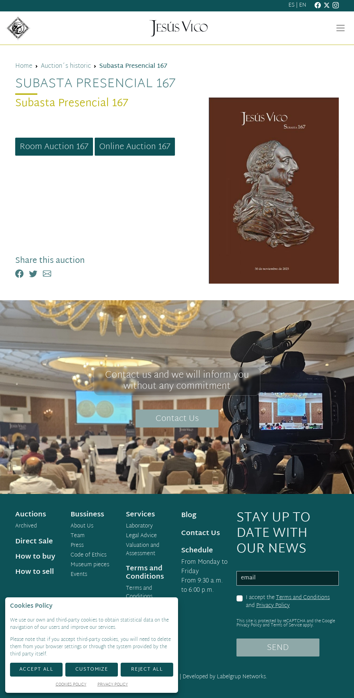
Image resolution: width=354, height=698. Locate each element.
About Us (82, 526)
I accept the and (288, 602)
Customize (91, 669)
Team (78, 536)
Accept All (36, 669)
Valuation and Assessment (142, 550)
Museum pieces (90, 565)
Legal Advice (141, 536)
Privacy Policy (273, 606)
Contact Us (177, 418)
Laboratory (139, 526)
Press (77, 546)
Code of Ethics (88, 555)
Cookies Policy (71, 685)
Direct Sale (34, 542)
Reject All (147, 669)
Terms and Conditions (303, 598)
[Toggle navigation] (340, 28)
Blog (188, 515)
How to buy (35, 557)
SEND (278, 647)
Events (79, 575)
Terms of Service (286, 625)
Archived (26, 526)
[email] (287, 578)
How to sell (34, 572)
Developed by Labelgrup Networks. (225, 677)
